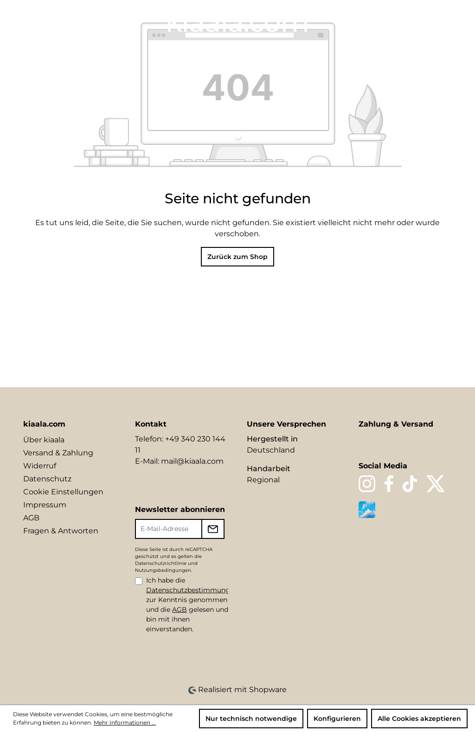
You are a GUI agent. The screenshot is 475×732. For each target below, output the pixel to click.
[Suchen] (381, 21)
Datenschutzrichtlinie (160, 563)
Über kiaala (43, 439)
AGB (31, 517)
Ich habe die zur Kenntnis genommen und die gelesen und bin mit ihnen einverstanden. (192, 604)
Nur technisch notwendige (251, 718)
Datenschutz (47, 478)
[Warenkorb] (445, 21)
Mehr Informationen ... (125, 722)
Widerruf (39, 465)
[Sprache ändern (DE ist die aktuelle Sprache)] (362, 21)
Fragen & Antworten (60, 530)
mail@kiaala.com (192, 461)
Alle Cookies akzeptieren (419, 718)
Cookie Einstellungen (63, 491)
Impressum (44, 504)
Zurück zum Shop (237, 257)
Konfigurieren (337, 718)
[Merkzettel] (397, 21)
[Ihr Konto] (413, 21)
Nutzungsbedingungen (163, 570)
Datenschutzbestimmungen (192, 590)
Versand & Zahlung (58, 452)
